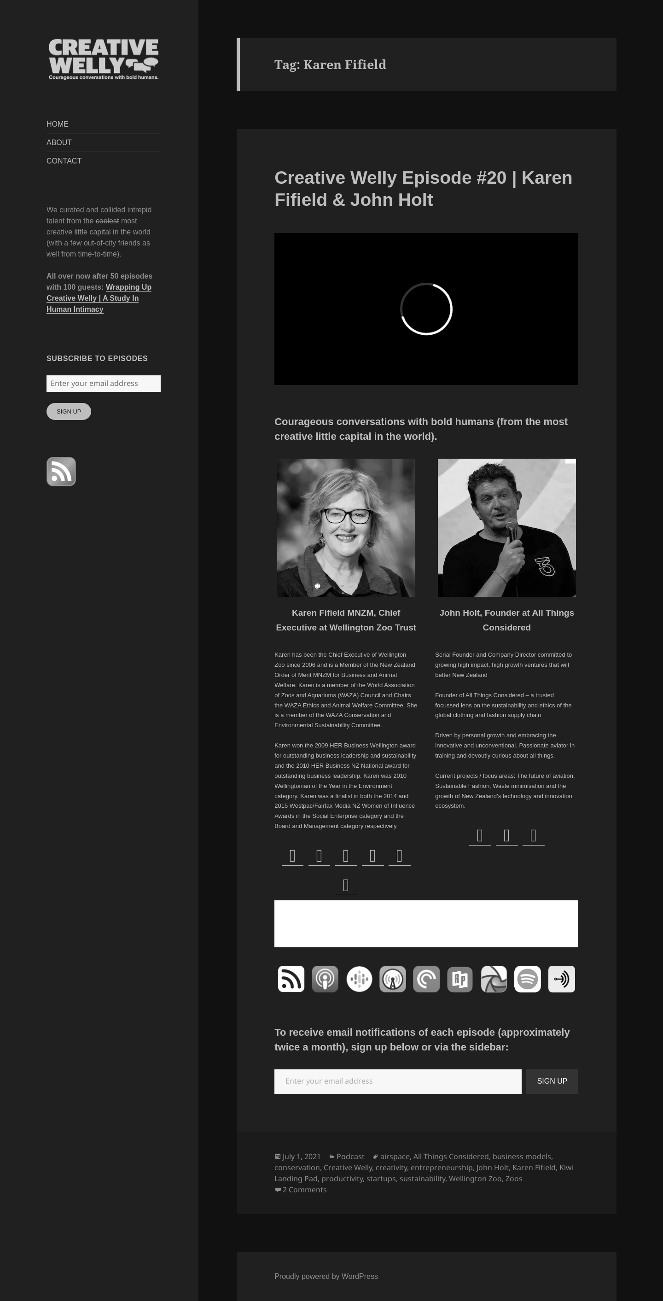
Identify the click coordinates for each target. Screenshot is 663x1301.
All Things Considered (451, 1156)
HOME (58, 124)
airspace (395, 1156)
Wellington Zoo (475, 1178)
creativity (391, 1167)
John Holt (493, 1167)
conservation (297, 1167)
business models (522, 1156)
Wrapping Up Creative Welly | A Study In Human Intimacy (99, 298)
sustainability (422, 1178)
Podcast (351, 1156)
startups (381, 1178)
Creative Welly (348, 1167)
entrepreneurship (442, 1167)
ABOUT (59, 142)
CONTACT (64, 161)
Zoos (514, 1178)
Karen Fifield (534, 1167)
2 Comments (305, 1189)
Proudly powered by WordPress (326, 1276)
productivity (342, 1178)
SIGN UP (69, 411)
